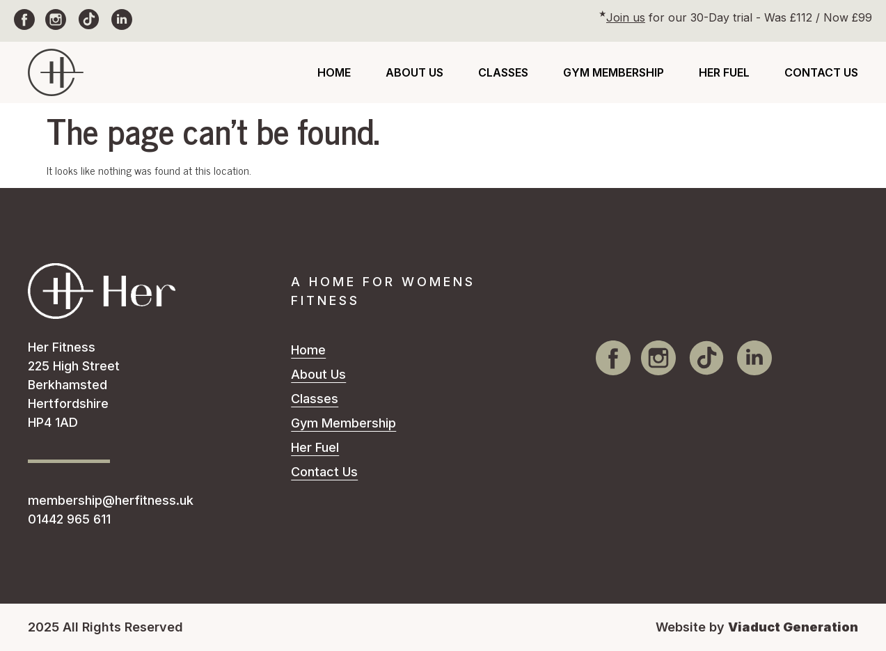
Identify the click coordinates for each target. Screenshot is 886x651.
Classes (503, 72)
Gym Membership (613, 72)
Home (334, 72)
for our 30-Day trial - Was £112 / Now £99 (739, 17)
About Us (414, 72)
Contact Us (821, 72)
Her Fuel (724, 72)
